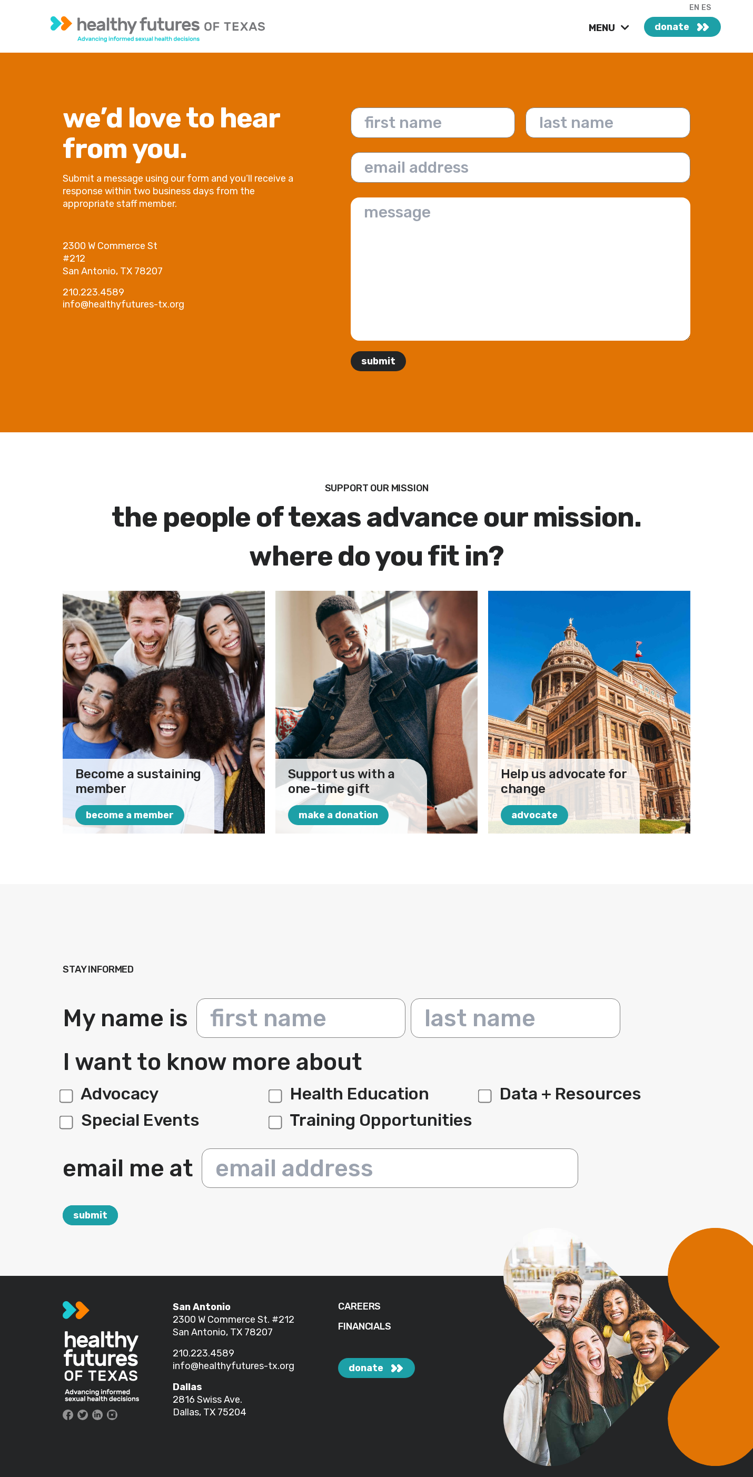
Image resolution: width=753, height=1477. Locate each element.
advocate (534, 815)
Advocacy (110, 1094)
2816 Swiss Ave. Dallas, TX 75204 (209, 1406)
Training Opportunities (372, 1120)
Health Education (350, 1094)
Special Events (131, 1120)
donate (672, 27)
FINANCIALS (364, 1326)
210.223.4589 (203, 1353)
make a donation (338, 815)
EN (694, 7)
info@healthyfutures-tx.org (233, 1366)
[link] (166, 27)
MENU (603, 28)
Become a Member (130, 815)
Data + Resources (561, 1094)
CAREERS (359, 1306)
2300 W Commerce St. (222, 1319)
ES (706, 7)
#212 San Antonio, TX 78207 (233, 1326)
